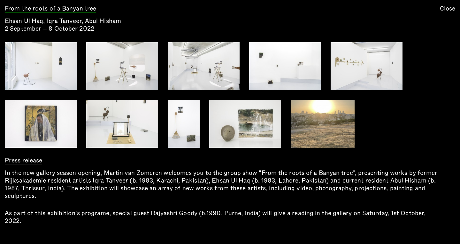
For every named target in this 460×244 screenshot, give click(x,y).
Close (448, 8)
